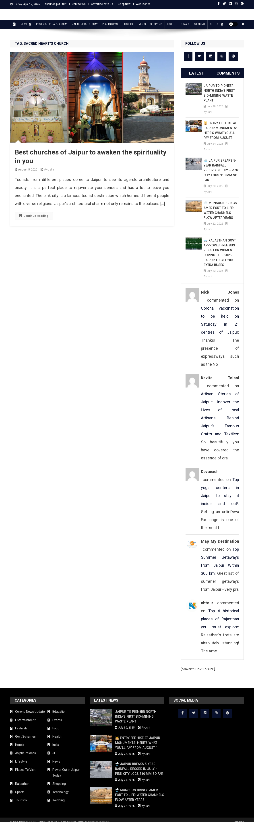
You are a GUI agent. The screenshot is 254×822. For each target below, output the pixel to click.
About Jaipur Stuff (55, 4)
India (55, 740)
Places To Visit (110, 24)
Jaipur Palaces (25, 748)
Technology (60, 787)
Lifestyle (21, 756)
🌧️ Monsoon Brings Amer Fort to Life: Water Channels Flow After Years (220, 205)
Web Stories (143, 4)
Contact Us (79, 4)
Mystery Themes (98, 817)
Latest (196, 73)
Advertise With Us (102, 4)
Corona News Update (30, 706)
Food (170, 24)
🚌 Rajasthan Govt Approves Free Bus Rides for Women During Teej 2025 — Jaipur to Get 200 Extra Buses (219, 248)
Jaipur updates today (84, 24)
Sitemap (239, 817)
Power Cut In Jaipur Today (51, 24)
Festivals (183, 24)
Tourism (21, 795)
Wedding (199, 24)
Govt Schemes (25, 731)
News (24, 24)
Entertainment (25, 715)
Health (57, 731)
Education (59, 706)
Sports (20, 787)
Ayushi (49, 169)
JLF (54, 748)
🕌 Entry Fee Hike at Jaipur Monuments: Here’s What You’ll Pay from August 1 (220, 130)
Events (142, 24)
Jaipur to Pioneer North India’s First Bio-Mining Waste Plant (219, 93)
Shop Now (124, 4)
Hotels (128, 24)
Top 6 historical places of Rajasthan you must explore (220, 614)
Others (214, 24)
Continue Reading (33, 215)
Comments (228, 73)
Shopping (156, 24)
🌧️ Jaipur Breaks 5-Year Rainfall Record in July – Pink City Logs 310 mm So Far (221, 168)
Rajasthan (22, 779)
